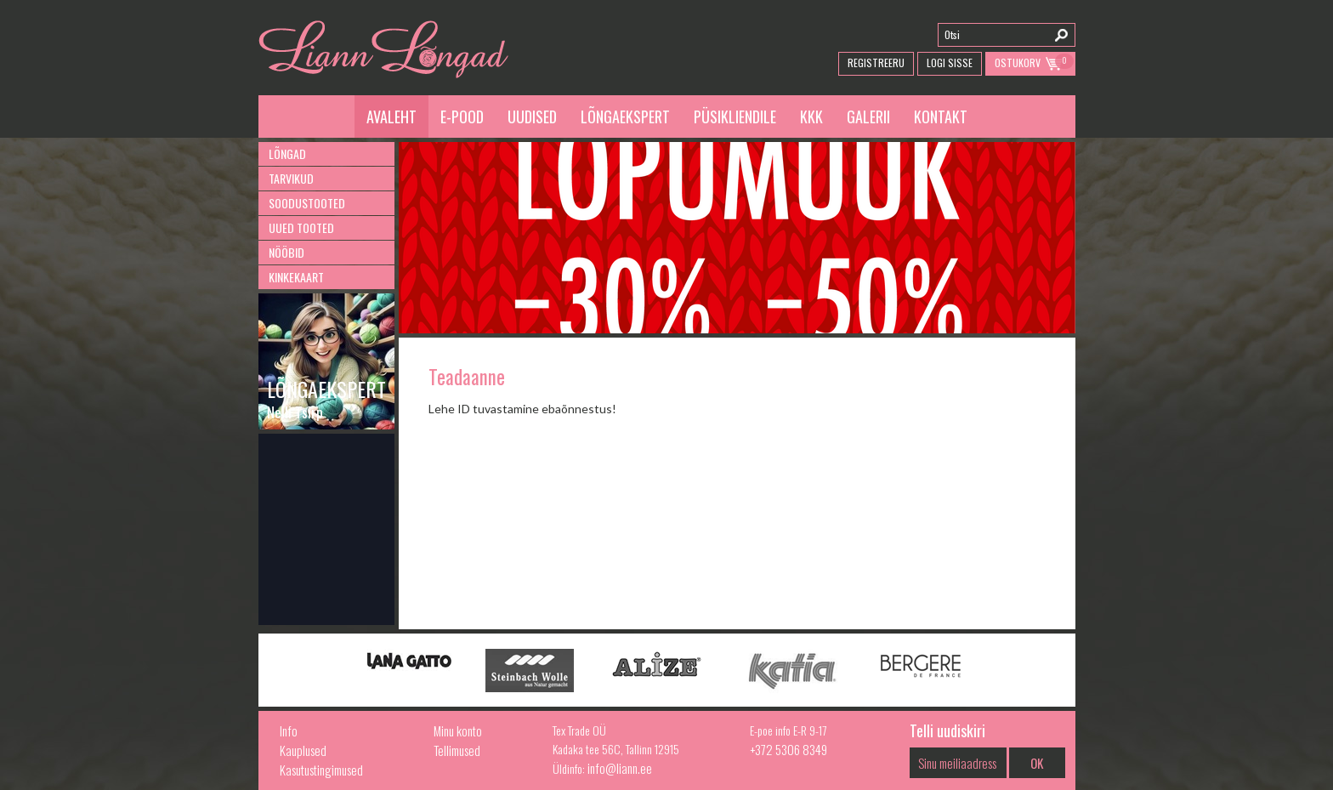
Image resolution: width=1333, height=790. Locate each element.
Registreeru (876, 62)
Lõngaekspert (625, 116)
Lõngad (287, 153)
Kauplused (303, 750)
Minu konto (458, 730)
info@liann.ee (619, 768)
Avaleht (391, 116)
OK (1036, 762)
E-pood (462, 116)
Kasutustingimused (321, 769)
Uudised (532, 116)
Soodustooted (307, 203)
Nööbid (286, 252)
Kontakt (940, 116)
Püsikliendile (735, 116)
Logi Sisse (950, 62)
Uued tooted (301, 227)
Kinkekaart (296, 277)
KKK (811, 116)
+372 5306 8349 (788, 749)
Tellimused (457, 750)
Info (289, 730)
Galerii (868, 116)
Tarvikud (291, 178)
